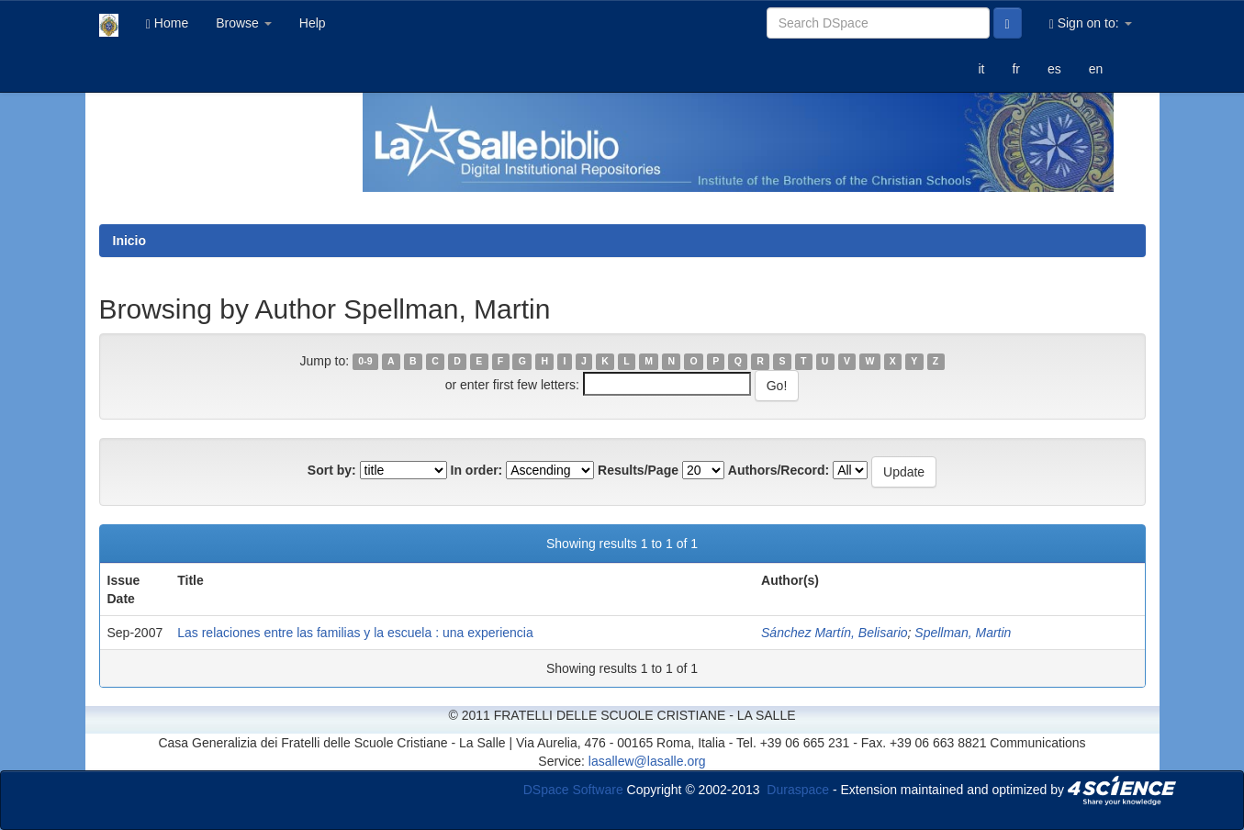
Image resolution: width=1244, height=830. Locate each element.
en (1096, 69)
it (981, 69)
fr (1016, 69)
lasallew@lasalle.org (647, 761)
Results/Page (638, 470)
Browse (244, 23)
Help (312, 23)
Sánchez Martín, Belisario (834, 632)
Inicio (130, 240)
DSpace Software (573, 788)
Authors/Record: (778, 470)
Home (167, 23)
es (1054, 69)
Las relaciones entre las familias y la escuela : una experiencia (355, 632)
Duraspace (798, 788)
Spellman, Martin (962, 632)
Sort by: (332, 470)
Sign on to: (1090, 23)
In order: (477, 470)
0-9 (365, 361)
